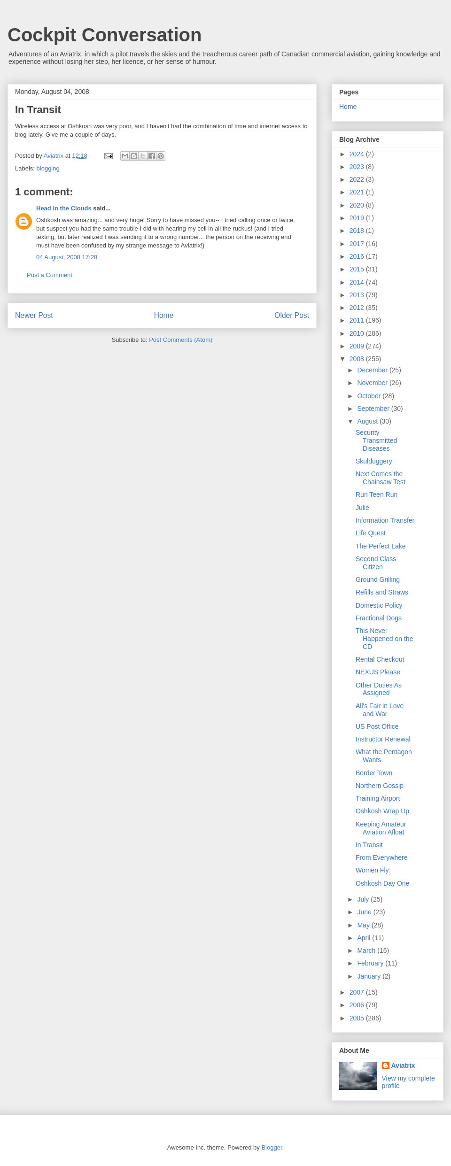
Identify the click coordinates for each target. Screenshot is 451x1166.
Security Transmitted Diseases (376, 440)
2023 (358, 166)
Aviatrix (403, 1065)
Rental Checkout (380, 659)
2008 (358, 359)
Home (164, 315)
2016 (358, 256)
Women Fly (372, 870)
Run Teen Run (376, 494)
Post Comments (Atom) (180, 339)
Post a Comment (49, 274)
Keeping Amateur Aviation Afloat (381, 828)
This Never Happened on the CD (384, 638)
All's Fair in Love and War (380, 710)
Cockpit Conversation (105, 34)
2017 (358, 243)
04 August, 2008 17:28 (66, 257)
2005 (358, 1018)
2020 (358, 205)
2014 (358, 282)
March (367, 950)
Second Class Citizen (376, 563)
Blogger (271, 1147)
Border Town (374, 773)
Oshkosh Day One (382, 883)
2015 (358, 269)
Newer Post (34, 315)
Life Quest (371, 533)
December (373, 370)
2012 (358, 307)
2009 (358, 346)
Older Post (291, 315)
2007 (358, 992)
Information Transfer (385, 520)
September (374, 408)
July (364, 899)
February (371, 963)
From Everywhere (381, 857)
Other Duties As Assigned (379, 689)
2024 (358, 154)
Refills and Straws (382, 592)
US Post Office (377, 726)
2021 (358, 192)
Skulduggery (374, 461)
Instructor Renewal (383, 739)
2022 (358, 179)
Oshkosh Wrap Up (382, 811)
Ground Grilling (378, 579)
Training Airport (378, 798)
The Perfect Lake (381, 546)
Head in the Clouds (64, 208)
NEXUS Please (378, 672)
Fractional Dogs (379, 618)
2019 (358, 218)
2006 (358, 1005)
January (369, 976)
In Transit (369, 845)
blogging (48, 168)
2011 (358, 320)
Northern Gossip (380, 785)
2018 (358, 230)
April (364, 938)
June (365, 912)
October (369, 396)
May (364, 925)
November (373, 382)
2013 (358, 295)
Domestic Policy (379, 605)
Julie (362, 507)
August (368, 421)
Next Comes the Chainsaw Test (380, 478)
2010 (358, 333)
